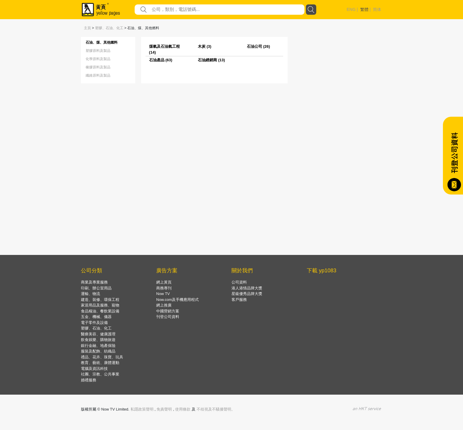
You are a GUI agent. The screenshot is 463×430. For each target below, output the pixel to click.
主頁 (87, 28)
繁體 (364, 9)
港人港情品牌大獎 (246, 288)
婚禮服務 (88, 380)
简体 (377, 9)
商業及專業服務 (94, 282)
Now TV (163, 293)
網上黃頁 (164, 282)
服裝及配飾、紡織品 (98, 351)
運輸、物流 (90, 293)
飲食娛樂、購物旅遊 (98, 339)
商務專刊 (164, 288)
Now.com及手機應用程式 (177, 299)
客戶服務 (239, 299)
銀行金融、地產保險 (98, 345)
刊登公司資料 (167, 316)
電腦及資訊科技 (94, 368)
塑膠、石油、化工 (109, 28)
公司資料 (239, 282)
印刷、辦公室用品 (96, 288)
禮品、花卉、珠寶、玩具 (102, 357)
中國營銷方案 (167, 311)
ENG (351, 9)
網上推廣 (164, 305)
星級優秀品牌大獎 (246, 293)
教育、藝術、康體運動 (100, 362)
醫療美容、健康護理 (98, 334)
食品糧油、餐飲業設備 (100, 311)
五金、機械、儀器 (96, 316)
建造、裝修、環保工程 (100, 299)
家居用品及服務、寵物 (100, 305)
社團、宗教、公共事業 (100, 374)
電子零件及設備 (94, 322)
